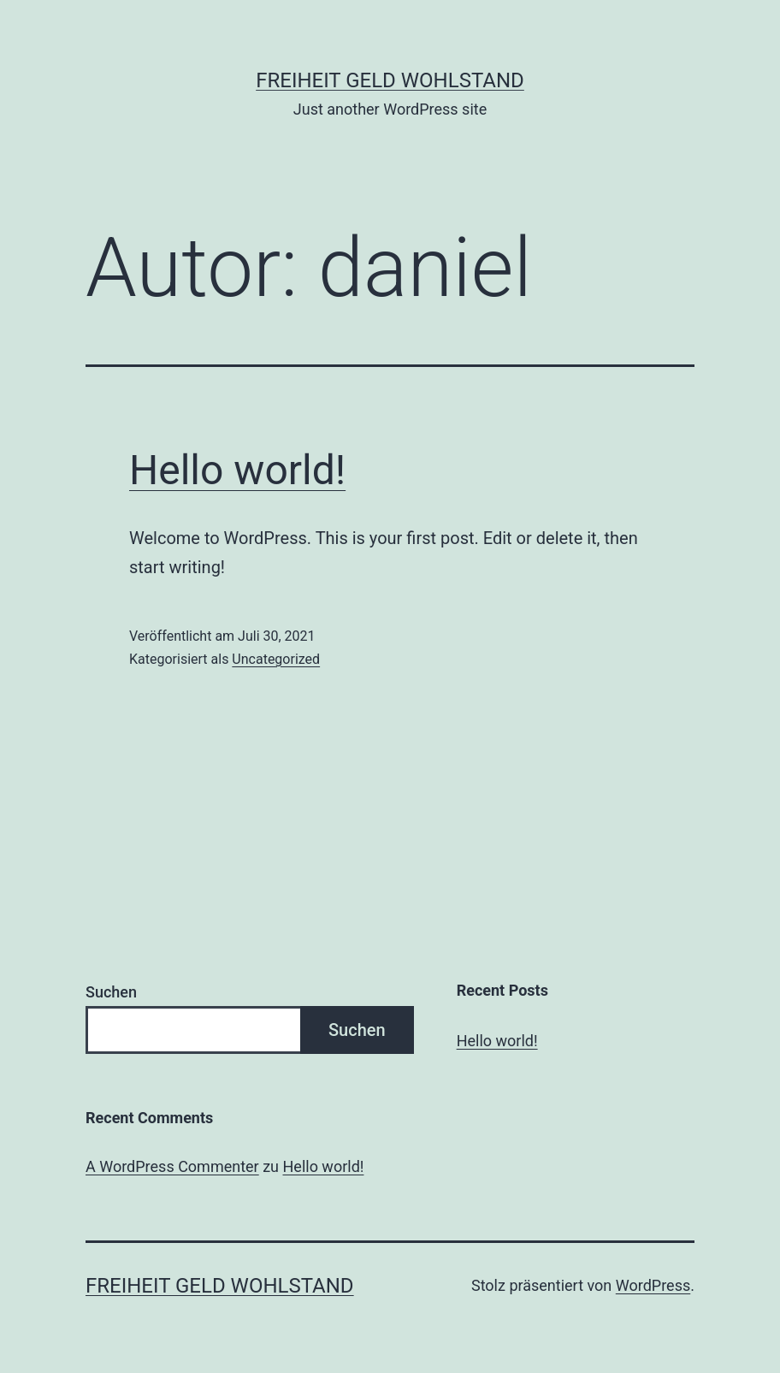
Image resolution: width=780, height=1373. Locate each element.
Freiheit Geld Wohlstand (390, 80)
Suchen (111, 992)
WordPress (653, 1285)
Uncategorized (276, 659)
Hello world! (237, 470)
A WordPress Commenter (172, 1166)
